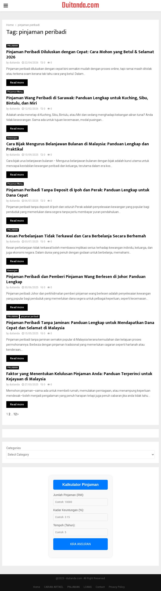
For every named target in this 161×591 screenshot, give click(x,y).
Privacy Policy (117, 587)
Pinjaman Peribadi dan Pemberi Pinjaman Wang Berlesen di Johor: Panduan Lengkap (75, 279)
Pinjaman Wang (15, 92)
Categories (13, 448)
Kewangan (12, 138)
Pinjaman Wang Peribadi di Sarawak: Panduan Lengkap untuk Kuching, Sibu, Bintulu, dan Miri (77, 100)
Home (36, 587)
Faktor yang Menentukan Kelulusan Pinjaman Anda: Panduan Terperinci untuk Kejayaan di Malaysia (79, 376)
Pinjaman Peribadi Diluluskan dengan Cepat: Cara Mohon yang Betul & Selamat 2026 (80, 54)
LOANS (88, 587)
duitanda (14, 62)
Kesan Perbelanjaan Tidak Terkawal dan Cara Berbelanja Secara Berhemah (76, 236)
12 (15, 414)
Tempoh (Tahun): (64, 525)
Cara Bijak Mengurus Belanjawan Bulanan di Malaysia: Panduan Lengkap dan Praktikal (77, 146)
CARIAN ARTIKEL (53, 587)
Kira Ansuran (80, 544)
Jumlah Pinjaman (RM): (68, 495)
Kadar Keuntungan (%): (68, 510)
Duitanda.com (80, 5)
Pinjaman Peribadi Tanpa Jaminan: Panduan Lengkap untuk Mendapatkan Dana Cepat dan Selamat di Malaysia (80, 325)
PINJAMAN (12, 46)
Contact (100, 587)
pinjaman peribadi (30, 316)
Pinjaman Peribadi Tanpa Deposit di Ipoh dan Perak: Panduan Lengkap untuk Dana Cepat (77, 192)
